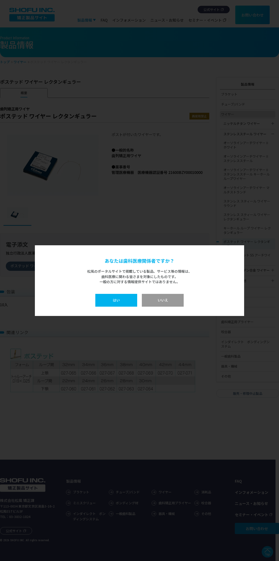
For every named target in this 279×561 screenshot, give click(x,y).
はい (116, 300)
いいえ (163, 300)
